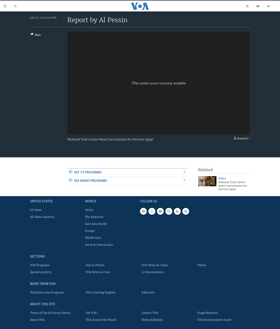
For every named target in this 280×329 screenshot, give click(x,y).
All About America (42, 216)
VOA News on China (154, 265)
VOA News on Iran (98, 272)
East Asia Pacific (96, 223)
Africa (222, 178)
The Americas (94, 216)
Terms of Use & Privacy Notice (50, 312)
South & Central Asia (99, 244)
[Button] (35, 35)
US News (36, 209)
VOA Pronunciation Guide (214, 319)
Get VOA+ (92, 312)
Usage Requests (207, 312)
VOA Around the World (101, 319)
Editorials (148, 292)
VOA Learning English (100, 292)
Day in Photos (95, 265)
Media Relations (152, 319)
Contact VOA (149, 312)
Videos (201, 265)
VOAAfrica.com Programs (47, 292)
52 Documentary (152, 272)
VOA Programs (40, 265)
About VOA (37, 319)
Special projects (40, 272)
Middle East (93, 238)
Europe (90, 231)
